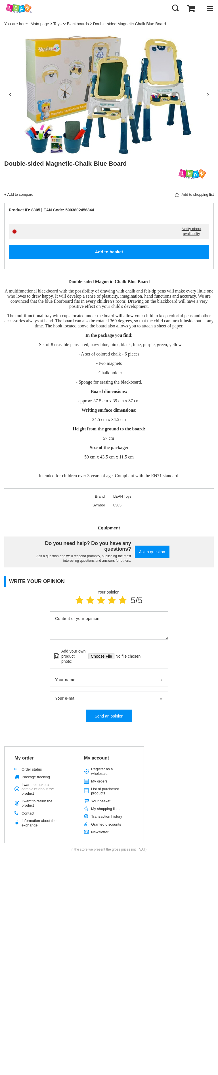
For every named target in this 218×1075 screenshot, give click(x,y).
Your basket (100, 801)
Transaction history (106, 816)
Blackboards (78, 24)
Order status (32, 769)
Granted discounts (106, 824)
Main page (39, 24)
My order (24, 758)
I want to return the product (37, 803)
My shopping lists (105, 809)
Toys (57, 24)
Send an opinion (109, 716)
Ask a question (152, 552)
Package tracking (36, 777)
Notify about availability (191, 231)
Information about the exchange (39, 823)
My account (96, 758)
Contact (28, 813)
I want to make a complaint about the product (38, 789)
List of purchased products (105, 791)
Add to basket (109, 251)
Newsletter (99, 832)
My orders (99, 781)
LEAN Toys (122, 496)
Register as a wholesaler (102, 771)
